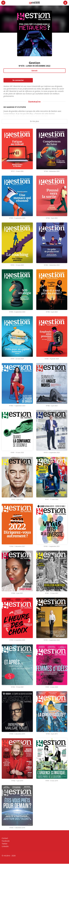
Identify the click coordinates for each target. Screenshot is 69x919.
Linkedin (5, 846)
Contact (5, 838)
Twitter (4, 843)
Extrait (34, 70)
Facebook (5, 841)
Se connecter (18, 80)
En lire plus (34, 121)
